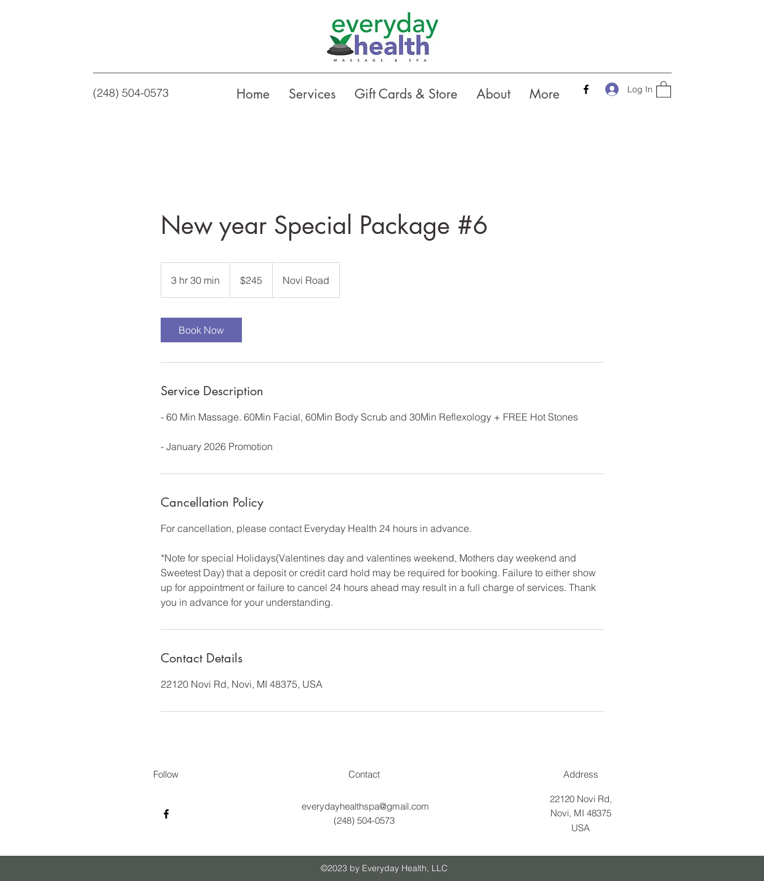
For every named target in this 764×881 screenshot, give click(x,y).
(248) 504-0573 (131, 93)
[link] (201, 330)
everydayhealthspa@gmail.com (365, 806)
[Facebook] (586, 89)
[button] (663, 89)
